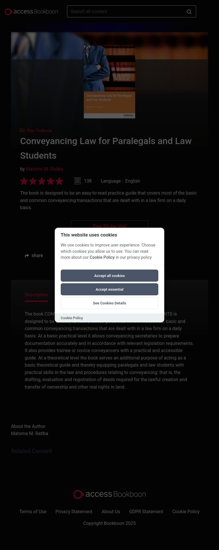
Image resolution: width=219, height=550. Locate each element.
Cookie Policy (102, 257)
